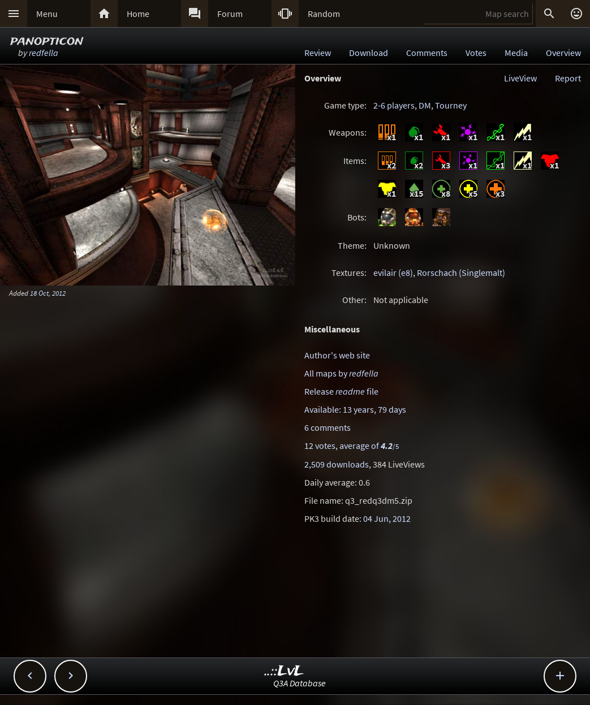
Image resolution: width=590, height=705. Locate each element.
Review (317, 52)
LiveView (520, 78)
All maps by (341, 373)
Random (324, 13)
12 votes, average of (351, 445)
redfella (43, 52)
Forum (230, 13)
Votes (476, 52)
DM (425, 105)
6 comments (327, 427)
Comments (426, 52)
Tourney (451, 105)
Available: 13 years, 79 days (355, 409)
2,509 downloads (336, 464)
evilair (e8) (393, 272)
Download (368, 52)
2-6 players (394, 105)
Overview (563, 52)
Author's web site (337, 355)
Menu (47, 13)
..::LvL (284, 671)
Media (516, 52)
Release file (341, 391)
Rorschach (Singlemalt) (461, 272)
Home (138, 13)
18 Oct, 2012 (48, 292)
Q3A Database (299, 683)
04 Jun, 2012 (387, 518)
